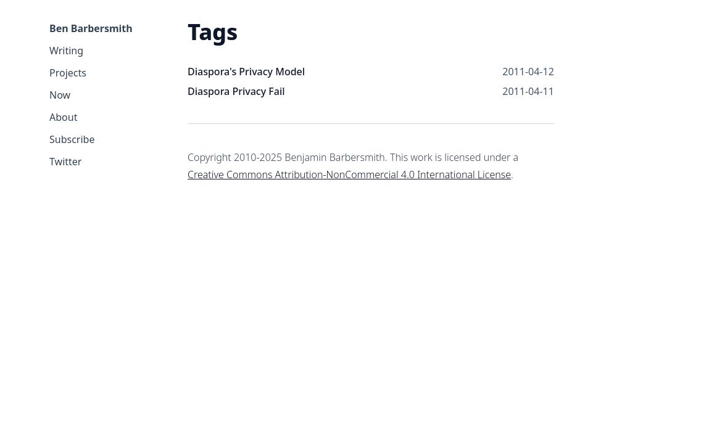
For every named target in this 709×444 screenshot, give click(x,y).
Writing (66, 50)
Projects (67, 73)
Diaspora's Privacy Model (246, 71)
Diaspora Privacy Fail (236, 91)
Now (59, 95)
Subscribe (71, 139)
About (63, 117)
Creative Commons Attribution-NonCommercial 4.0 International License (349, 174)
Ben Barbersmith (91, 28)
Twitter (65, 161)
